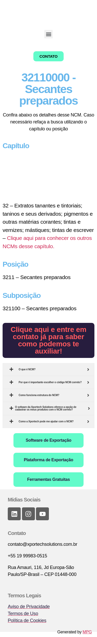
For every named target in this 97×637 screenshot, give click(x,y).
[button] (48, 34)
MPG (87, 632)
